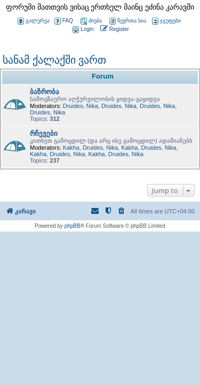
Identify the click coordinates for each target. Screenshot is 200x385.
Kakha (71, 147)
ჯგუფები (166, 21)
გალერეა (34, 21)
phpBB (73, 226)
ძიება (91, 21)
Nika (92, 106)
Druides (73, 106)
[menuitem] (82, 29)
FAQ (63, 21)
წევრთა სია (127, 21)
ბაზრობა (44, 92)
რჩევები (44, 133)
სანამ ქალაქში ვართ (54, 60)
